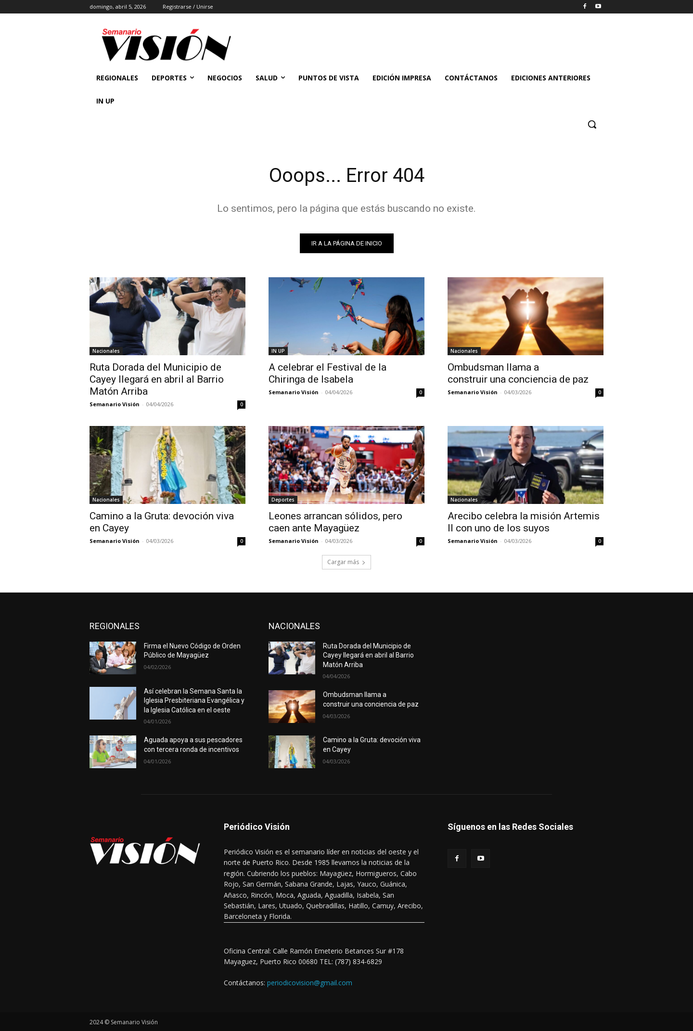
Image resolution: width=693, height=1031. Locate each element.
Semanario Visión (115, 404)
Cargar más (346, 562)
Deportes (283, 499)
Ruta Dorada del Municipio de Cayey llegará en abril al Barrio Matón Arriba (157, 379)
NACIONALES (294, 626)
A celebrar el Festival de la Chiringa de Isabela (327, 373)
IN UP (278, 351)
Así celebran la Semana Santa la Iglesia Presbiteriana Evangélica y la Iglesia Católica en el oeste (194, 700)
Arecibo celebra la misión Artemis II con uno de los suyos (524, 522)
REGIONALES (115, 626)
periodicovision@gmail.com (309, 982)
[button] (591, 124)
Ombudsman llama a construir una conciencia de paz (518, 373)
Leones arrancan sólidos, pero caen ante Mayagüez (335, 522)
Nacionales (106, 351)
